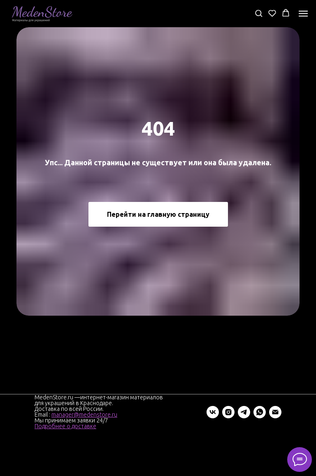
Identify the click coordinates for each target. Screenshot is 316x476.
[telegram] (244, 412)
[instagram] (228, 412)
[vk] (213, 412)
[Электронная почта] (275, 412)
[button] (259, 13)
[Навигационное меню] (303, 13)
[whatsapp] (259, 412)
